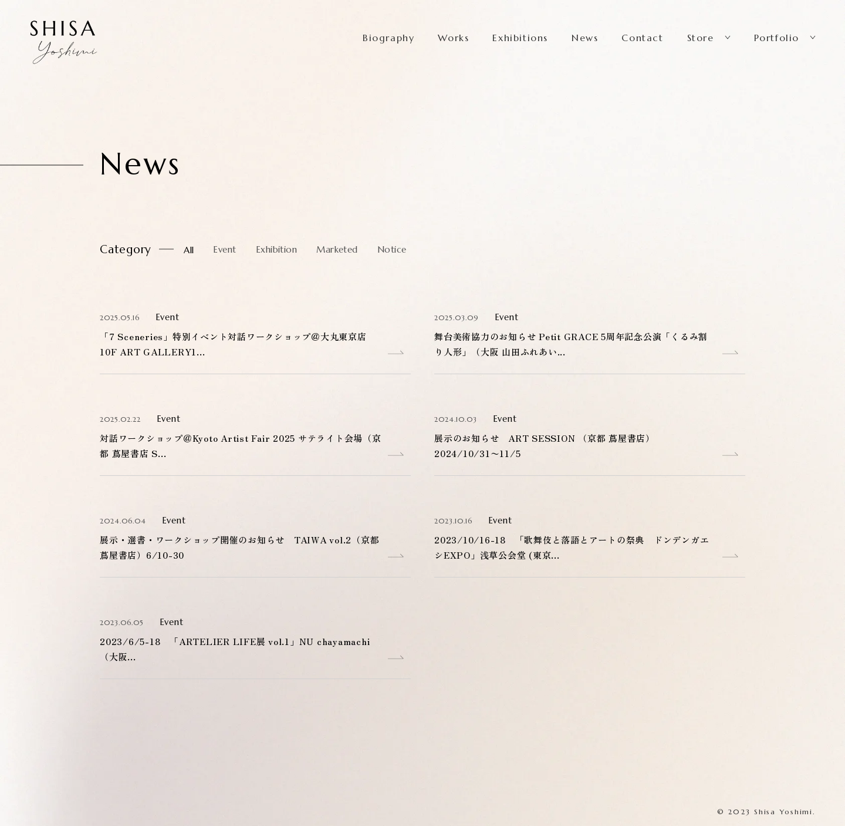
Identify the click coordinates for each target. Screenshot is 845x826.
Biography (388, 37)
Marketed (337, 249)
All (189, 250)
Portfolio (776, 37)
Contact (642, 37)
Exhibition (277, 249)
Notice (392, 249)
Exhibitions (520, 37)
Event (224, 249)
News (585, 37)
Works (453, 37)
